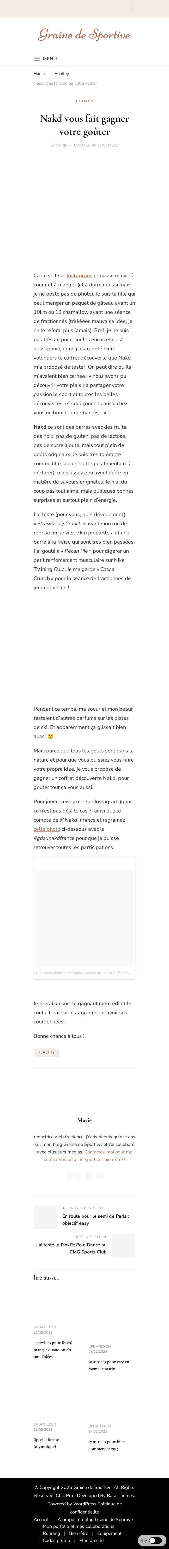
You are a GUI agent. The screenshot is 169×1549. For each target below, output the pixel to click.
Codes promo (56, 1540)
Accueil (41, 1519)
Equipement (109, 1533)
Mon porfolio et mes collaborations (78, 1526)
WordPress (84, 1504)
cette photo (47, 829)
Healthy (84, 101)
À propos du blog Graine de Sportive (95, 1519)
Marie (62, 145)
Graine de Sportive (84, 33)
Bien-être (78, 1533)
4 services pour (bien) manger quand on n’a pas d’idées (53, 1349)
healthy (46, 1052)
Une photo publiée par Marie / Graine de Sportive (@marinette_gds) (91, 973)
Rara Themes (120, 1495)
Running (51, 1533)
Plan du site (91, 1540)
